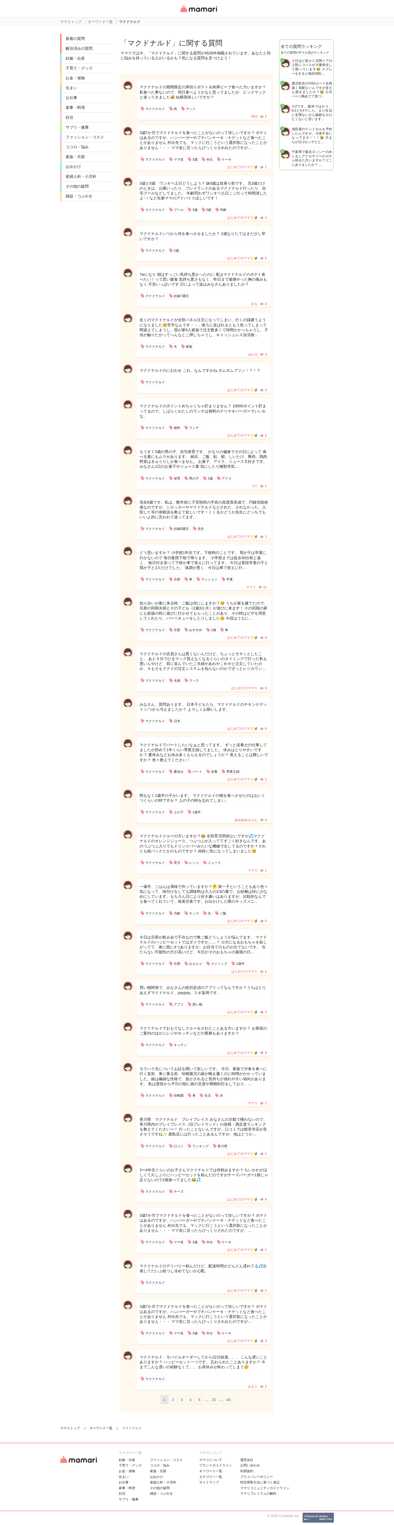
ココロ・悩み (77, 147)
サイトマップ (209, 1482)
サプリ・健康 (77, 127)
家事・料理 (75, 107)
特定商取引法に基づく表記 (260, 1482)
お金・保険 (75, 78)
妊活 (69, 117)
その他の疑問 (77, 186)
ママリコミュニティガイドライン (264, 1488)
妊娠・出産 (75, 58)
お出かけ (73, 166)
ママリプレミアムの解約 (258, 1493)
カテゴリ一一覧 (210, 1477)
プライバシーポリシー (256, 1477)
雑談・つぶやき (79, 196)
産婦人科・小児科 (81, 176)
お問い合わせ (250, 1465)
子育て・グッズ (79, 68)
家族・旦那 (75, 157)
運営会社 (246, 1460)
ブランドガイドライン (215, 1465)
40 (228, 1400)
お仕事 (71, 97)
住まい (71, 88)
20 (214, 1400)
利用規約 (246, 1471)
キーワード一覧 (210, 1471)
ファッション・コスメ (85, 137)
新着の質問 (75, 38)
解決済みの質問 (79, 48)
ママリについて (210, 1460)
